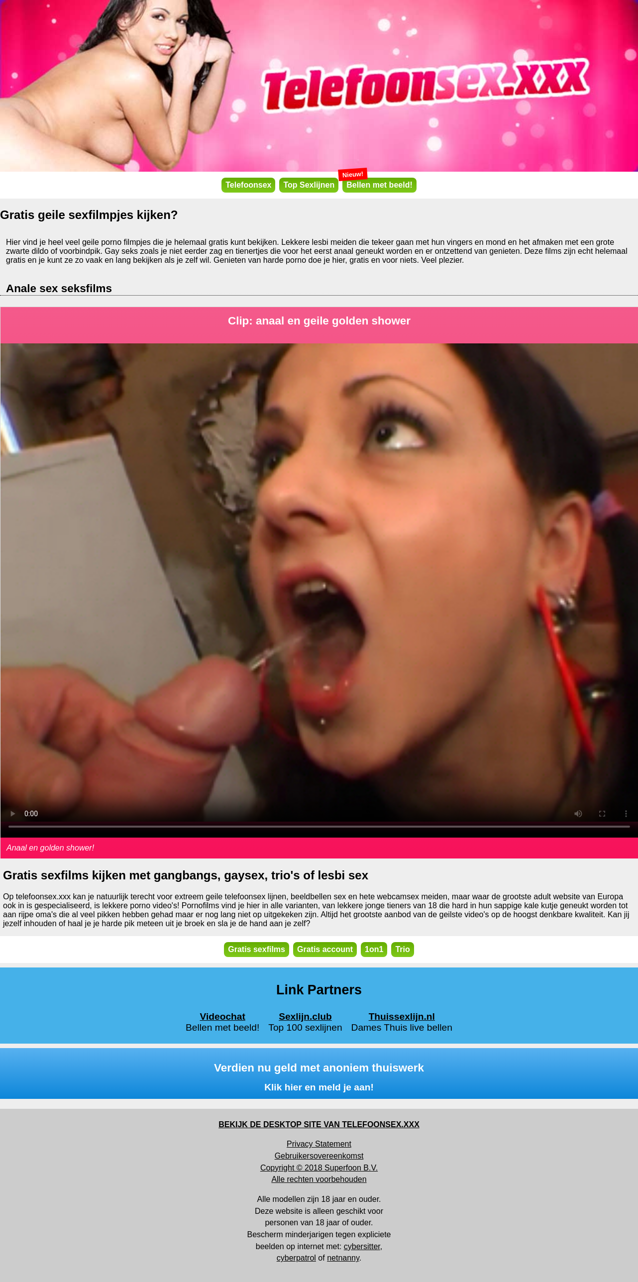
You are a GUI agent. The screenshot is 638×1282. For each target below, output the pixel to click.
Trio (402, 949)
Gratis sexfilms (256, 949)
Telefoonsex (248, 185)
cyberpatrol (296, 1258)
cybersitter (362, 1246)
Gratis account (325, 949)
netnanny (343, 1258)
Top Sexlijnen (308, 185)
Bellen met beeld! (377, 183)
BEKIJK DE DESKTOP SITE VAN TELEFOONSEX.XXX (319, 1124)
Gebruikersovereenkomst (319, 1156)
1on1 (374, 949)
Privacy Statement (319, 1144)
